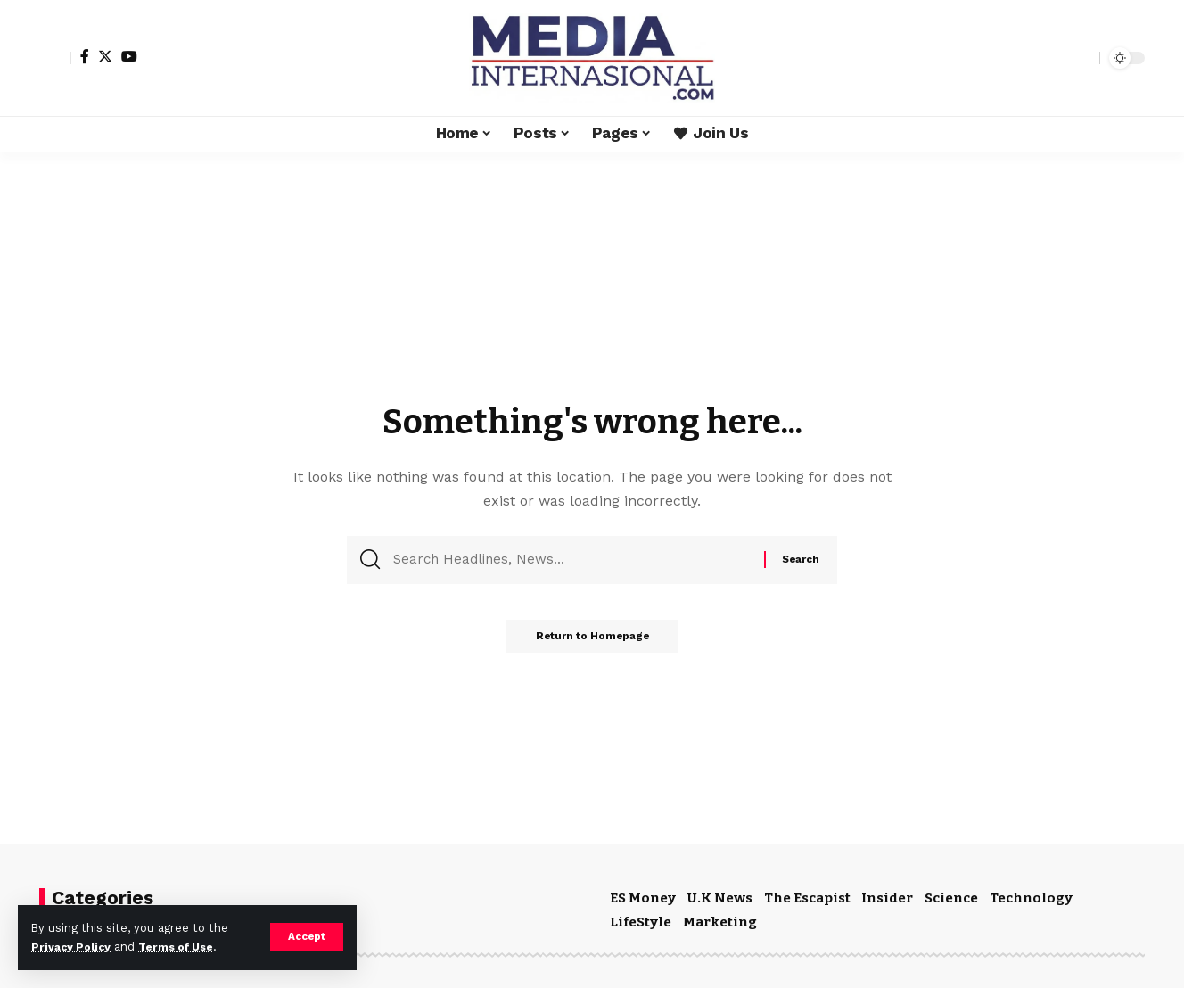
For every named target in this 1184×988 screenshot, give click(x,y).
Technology (1031, 898)
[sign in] (55, 58)
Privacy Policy (73, 946)
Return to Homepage (592, 642)
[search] (1081, 58)
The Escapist (807, 898)
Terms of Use (184, 946)
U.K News (719, 898)
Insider (887, 898)
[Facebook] (85, 56)
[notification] (1055, 58)
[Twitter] (105, 56)
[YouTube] (129, 56)
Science (951, 898)
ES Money (643, 898)
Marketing (720, 922)
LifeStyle (640, 922)
